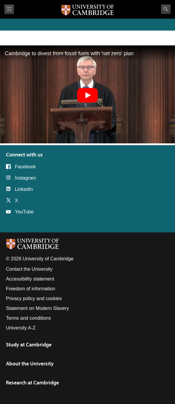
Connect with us (24, 154)
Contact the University (29, 269)
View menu (9, 9)
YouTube (24, 211)
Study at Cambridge (28, 344)
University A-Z (21, 327)
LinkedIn (24, 189)
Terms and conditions (28, 318)
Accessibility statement (30, 278)
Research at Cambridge (32, 382)
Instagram (25, 177)
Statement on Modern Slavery (37, 308)
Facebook (25, 166)
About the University (30, 363)
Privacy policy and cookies (34, 298)
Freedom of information (30, 288)
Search (166, 9)
